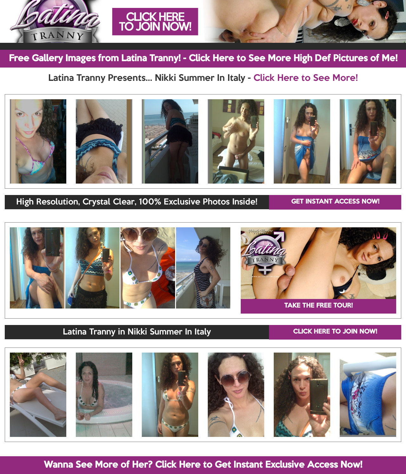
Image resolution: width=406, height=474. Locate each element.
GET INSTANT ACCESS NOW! (335, 202)
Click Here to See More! (305, 78)
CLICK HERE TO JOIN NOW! (335, 332)
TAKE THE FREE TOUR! (318, 306)
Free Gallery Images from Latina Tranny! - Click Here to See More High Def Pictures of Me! (203, 59)
